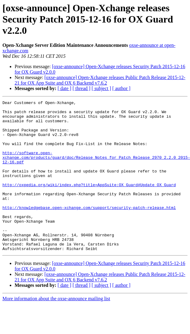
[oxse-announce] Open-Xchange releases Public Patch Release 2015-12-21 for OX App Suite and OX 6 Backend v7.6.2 (100, 80)
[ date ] (64, 88)
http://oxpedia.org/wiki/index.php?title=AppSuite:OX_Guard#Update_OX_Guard (89, 202)
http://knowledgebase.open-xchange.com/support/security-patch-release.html (89, 229)
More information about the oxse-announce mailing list (56, 328)
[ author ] (121, 88)
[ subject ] (101, 88)
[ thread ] (81, 88)
